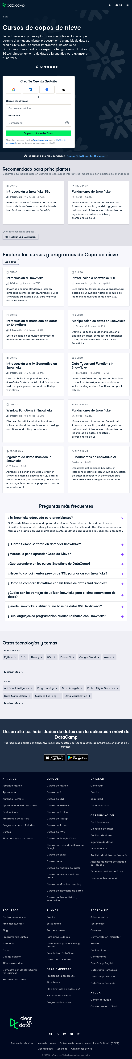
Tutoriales (8, 943)
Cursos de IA (54, 861)
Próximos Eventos (13, 923)
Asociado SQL (99, 848)
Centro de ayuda (101, 999)
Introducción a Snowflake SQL (28, 191)
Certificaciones (100, 822)
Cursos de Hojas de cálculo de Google (65, 846)
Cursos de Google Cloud (61, 838)
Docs (6, 950)
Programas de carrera (16, 818)
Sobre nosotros (99, 917)
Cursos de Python (57, 785)
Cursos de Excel (56, 854)
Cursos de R (54, 792)
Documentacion (100, 805)
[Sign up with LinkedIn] (30, 90)
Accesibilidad (45, 1048)
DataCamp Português (104, 969)
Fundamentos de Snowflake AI (94, 457)
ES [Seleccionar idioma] (119, 5)
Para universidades (58, 936)
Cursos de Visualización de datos (63, 876)
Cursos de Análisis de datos (63, 867)
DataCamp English (102, 963)
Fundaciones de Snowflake (91, 191)
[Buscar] (110, 5)
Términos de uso (40, 140)
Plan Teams (54, 982)
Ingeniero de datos (102, 841)
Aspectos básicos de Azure (107, 871)
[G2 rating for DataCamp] (47, 66)
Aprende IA (9, 792)
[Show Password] (67, 123)
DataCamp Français (103, 983)
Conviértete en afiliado (104, 1006)
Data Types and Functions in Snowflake (92, 365)
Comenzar (97, 785)
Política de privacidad (22, 1043)
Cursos (7, 831)
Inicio (5, 16)
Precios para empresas (61, 975)
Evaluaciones (10, 812)
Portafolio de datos (14, 979)
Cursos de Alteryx (57, 818)
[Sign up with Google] (13, 90)
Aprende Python (12, 785)
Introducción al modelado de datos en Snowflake (31, 323)
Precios (95, 792)
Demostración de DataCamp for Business (20, 971)
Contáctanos (98, 956)
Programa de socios (59, 1002)
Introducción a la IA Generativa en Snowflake (31, 365)
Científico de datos (102, 828)
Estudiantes (54, 923)
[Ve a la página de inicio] (14, 5)
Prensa (95, 943)
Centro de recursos (14, 917)
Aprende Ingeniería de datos (20, 805)
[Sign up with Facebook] (47, 90)
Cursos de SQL (55, 798)
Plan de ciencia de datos (18, 838)
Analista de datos (101, 835)
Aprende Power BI (13, 798)
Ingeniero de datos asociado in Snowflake (28, 459)
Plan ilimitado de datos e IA (63, 988)
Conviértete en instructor (105, 936)
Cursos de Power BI (58, 805)
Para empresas (56, 930)
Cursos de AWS (56, 831)
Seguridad (97, 798)
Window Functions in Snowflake (29, 410)
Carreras (96, 930)
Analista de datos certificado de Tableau (108, 863)
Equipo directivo (100, 950)
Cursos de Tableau (58, 812)
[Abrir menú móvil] (127, 5)
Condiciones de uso (81, 1048)
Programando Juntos (15, 936)
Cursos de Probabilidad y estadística (62, 899)
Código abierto (12, 956)
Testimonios (98, 923)
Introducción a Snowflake (24, 278)
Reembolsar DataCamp (61, 953)
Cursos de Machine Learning (64, 884)
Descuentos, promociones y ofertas (63, 945)
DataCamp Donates (59, 959)
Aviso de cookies (47, 1043)
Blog (5, 930)
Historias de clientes (59, 995)
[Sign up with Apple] (63, 90)
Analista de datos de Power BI (109, 855)
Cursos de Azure (56, 825)
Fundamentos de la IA (104, 878)
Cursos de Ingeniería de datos (65, 890)
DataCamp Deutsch (103, 976)
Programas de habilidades (19, 825)
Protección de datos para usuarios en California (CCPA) (89, 1043)
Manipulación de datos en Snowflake (98, 321)
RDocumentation (13, 963)
